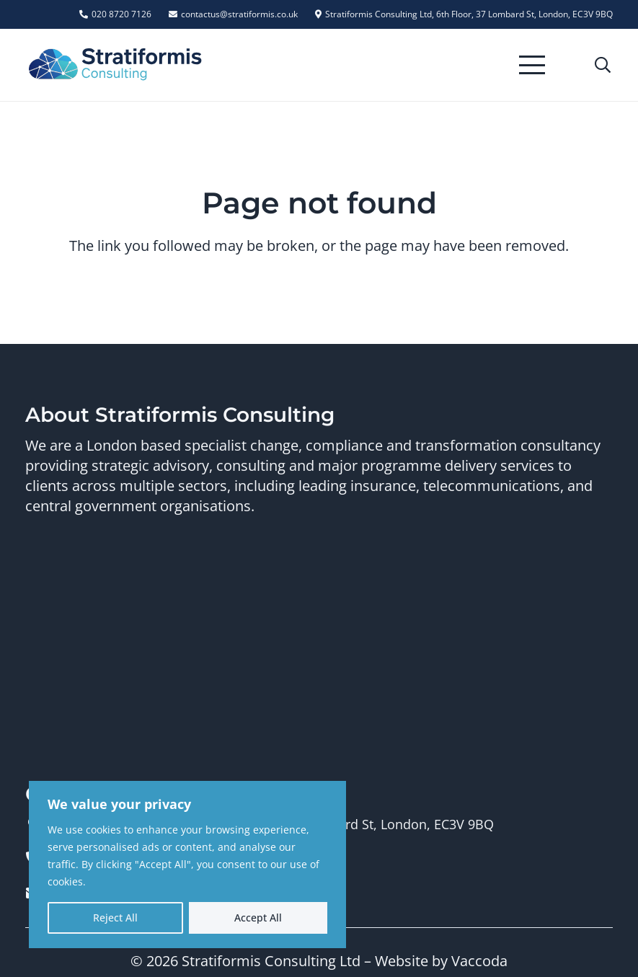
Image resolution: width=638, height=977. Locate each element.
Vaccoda (479, 961)
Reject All (115, 917)
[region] (187, 864)
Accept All (258, 917)
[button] (532, 65)
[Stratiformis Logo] (115, 65)
